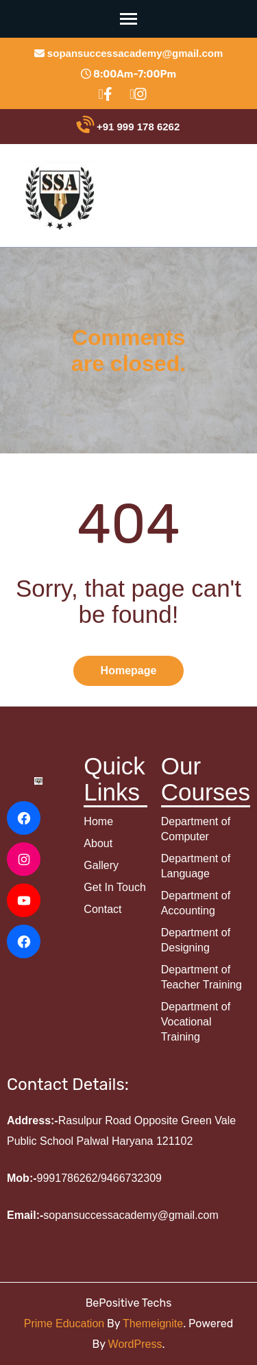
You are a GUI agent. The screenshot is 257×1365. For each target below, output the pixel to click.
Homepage (129, 670)
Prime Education (64, 1323)
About (98, 843)
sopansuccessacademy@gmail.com (128, 53)
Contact (102, 909)
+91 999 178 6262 (128, 126)
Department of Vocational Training (195, 1022)
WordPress (135, 1344)
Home (98, 821)
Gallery (101, 865)
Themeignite (153, 1323)
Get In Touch (114, 887)
